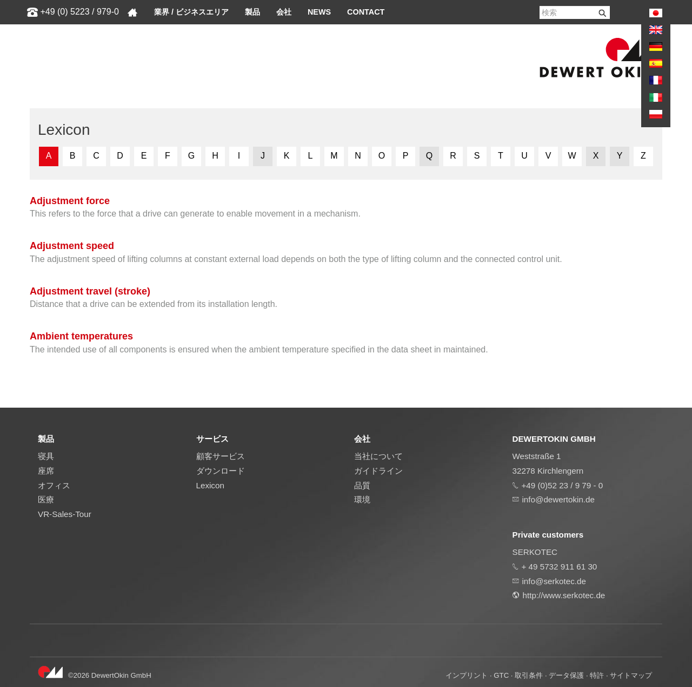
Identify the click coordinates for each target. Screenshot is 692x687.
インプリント (466, 675)
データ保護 (566, 675)
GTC (501, 675)
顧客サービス (220, 456)
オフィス (54, 485)
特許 (597, 675)
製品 (252, 12)
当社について (378, 456)
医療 (46, 499)
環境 (362, 499)
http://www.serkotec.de (564, 595)
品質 (362, 485)
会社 (283, 12)
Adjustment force (70, 200)
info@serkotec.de (554, 581)
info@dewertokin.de (558, 499)
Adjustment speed (72, 245)
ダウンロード (220, 470)
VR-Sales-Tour (64, 514)
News (319, 12)
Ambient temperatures (81, 336)
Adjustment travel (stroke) (90, 291)
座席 (46, 470)
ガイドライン (378, 470)
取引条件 (529, 675)
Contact (365, 12)
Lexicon (210, 485)
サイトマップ (631, 675)
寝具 (46, 456)
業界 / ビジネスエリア (191, 12)
